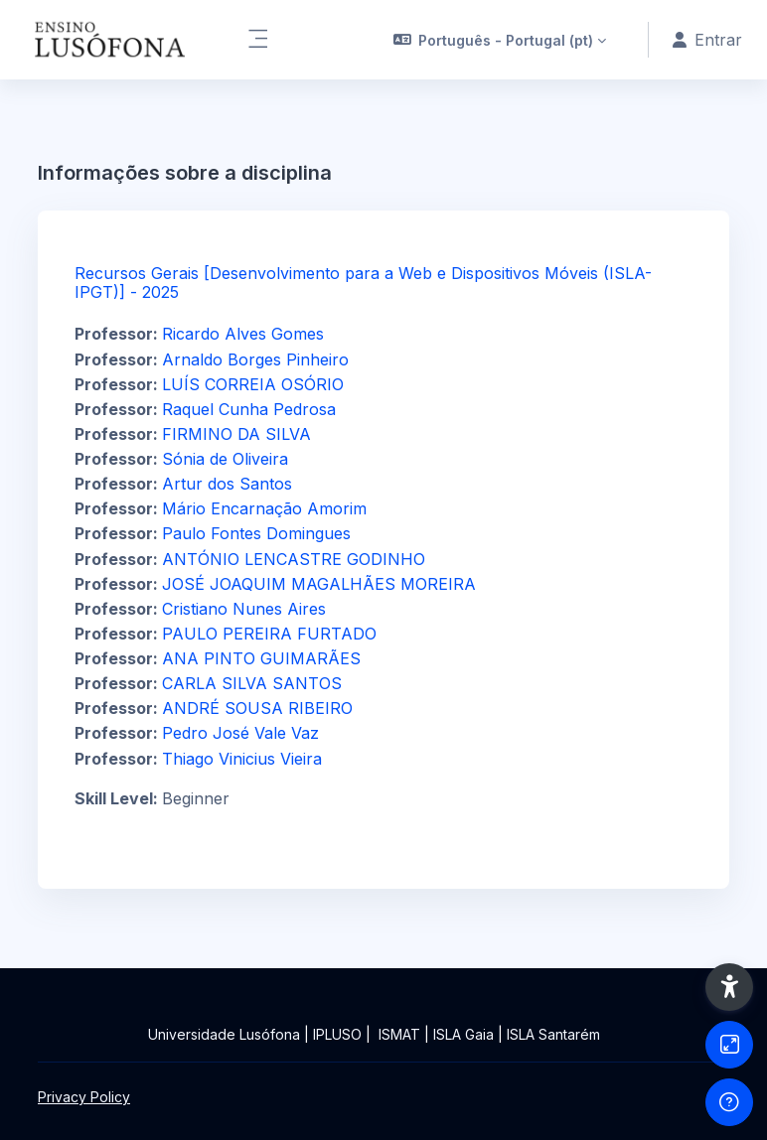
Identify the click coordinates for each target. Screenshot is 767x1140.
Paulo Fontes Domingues (256, 533)
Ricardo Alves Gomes (243, 334)
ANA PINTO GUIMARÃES (261, 658)
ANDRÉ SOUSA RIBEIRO (257, 708)
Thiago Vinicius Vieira (242, 759)
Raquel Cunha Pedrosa (249, 409)
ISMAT (399, 1034)
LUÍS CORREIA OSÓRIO (253, 384)
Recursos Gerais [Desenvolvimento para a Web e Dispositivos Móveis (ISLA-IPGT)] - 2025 (363, 282)
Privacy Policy (84, 1096)
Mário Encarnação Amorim (264, 508)
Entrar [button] (707, 40)
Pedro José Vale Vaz (240, 733)
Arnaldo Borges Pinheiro (255, 359)
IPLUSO (337, 1034)
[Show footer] (729, 1102)
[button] (500, 40)
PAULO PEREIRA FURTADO (269, 633)
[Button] (729, 1045)
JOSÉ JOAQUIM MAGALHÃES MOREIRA (319, 584)
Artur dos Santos (227, 484)
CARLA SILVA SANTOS (252, 683)
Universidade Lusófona (224, 1034)
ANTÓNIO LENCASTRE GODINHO (293, 559)
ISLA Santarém (553, 1034)
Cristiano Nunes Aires (244, 609)
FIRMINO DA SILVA (236, 434)
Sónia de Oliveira (225, 459)
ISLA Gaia (463, 1034)
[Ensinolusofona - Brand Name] (111, 39)
